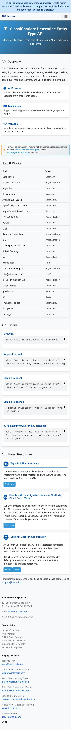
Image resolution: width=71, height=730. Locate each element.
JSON (16, 570)
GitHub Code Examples (13, 637)
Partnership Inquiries (12, 647)
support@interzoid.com (18, 152)
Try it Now (9, 484)
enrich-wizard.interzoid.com (15, 690)
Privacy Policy (8, 633)
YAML (7, 570)
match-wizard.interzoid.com (16, 681)
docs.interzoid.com (11, 717)
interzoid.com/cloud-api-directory (18, 699)
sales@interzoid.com (12, 664)
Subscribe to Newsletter (14, 644)
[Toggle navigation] (65, 16)
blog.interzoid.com (11, 708)
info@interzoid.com (18, 611)
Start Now (9, 525)
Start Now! (49, 9)
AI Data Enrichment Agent (27, 150)
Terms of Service (10, 630)
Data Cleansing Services (14, 640)
